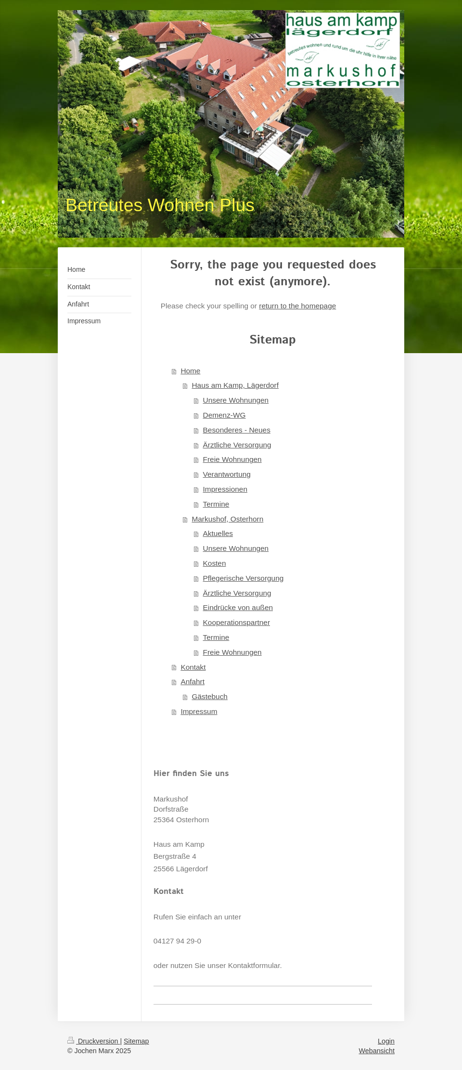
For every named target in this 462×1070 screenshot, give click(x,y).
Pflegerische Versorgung (243, 578)
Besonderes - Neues (236, 430)
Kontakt (192, 667)
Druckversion (93, 1041)
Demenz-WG (224, 415)
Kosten (214, 563)
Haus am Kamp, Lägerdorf (235, 385)
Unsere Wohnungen (236, 400)
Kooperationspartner (236, 622)
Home (190, 371)
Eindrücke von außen (238, 607)
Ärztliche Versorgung (237, 445)
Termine (216, 504)
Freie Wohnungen (232, 459)
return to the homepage (297, 306)
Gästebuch (209, 696)
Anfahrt (192, 681)
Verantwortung (227, 474)
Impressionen (225, 489)
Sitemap (136, 1041)
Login (386, 1041)
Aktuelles (218, 533)
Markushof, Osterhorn (227, 519)
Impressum (198, 711)
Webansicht (377, 1051)
